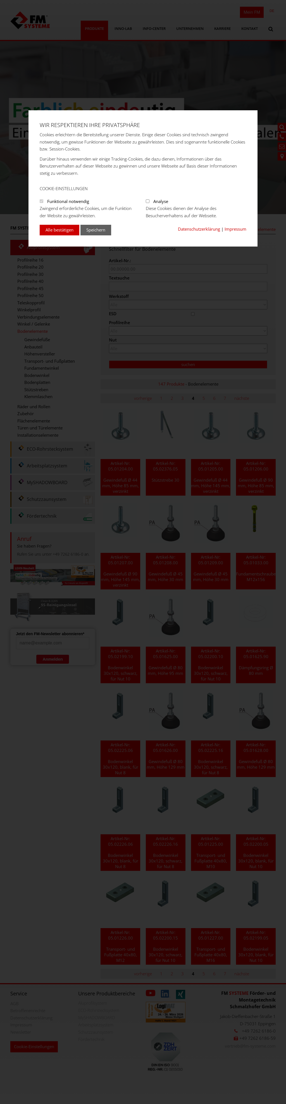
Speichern (95, 230)
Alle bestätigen (59, 230)
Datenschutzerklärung (199, 229)
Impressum (235, 229)
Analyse (160, 201)
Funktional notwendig (68, 201)
